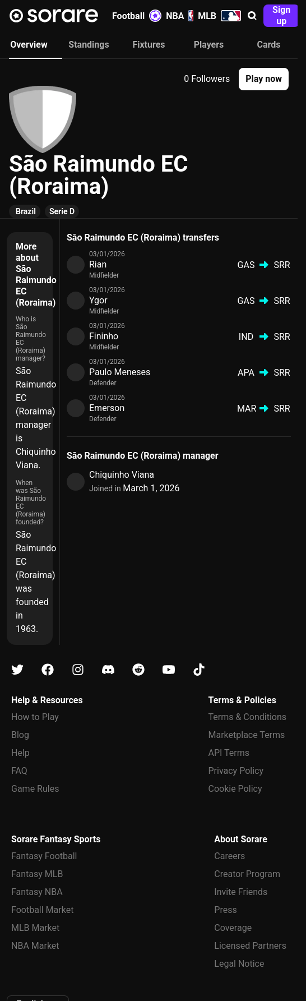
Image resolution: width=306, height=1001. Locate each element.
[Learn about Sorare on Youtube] (168, 669)
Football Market (42, 910)
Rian (97, 264)
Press (225, 910)
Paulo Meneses (119, 372)
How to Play (35, 717)
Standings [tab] (88, 44)
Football (136, 16)
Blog (20, 735)
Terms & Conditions (247, 717)
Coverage (233, 927)
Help (20, 753)
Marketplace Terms (246, 735)
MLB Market (35, 927)
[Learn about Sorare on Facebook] (47, 669)
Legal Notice (239, 963)
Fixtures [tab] (148, 44)
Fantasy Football (44, 856)
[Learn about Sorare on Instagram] (78, 669)
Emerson (106, 408)
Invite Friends (240, 892)
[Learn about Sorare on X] (17, 669)
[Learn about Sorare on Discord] (108, 669)
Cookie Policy (235, 788)
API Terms (229, 753)
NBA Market (35, 945)
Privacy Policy (236, 770)
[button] (252, 15)
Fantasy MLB (37, 874)
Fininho (103, 336)
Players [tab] (209, 44)
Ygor (98, 300)
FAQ (19, 770)
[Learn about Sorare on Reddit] (138, 669)
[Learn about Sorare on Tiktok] (199, 669)
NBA (179, 15)
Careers (229, 856)
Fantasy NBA (37, 892)
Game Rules (35, 788)
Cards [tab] (269, 44)
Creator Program (247, 874)
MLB (219, 15)
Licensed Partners (250, 945)
